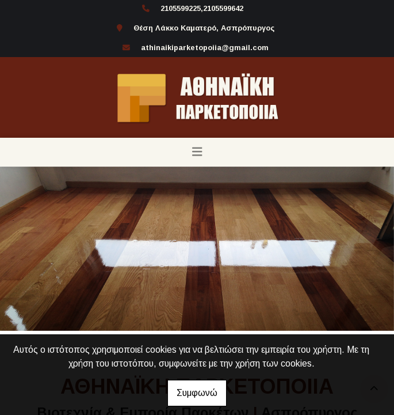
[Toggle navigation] (197, 152)
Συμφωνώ (197, 393)
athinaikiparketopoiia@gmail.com (205, 47)
